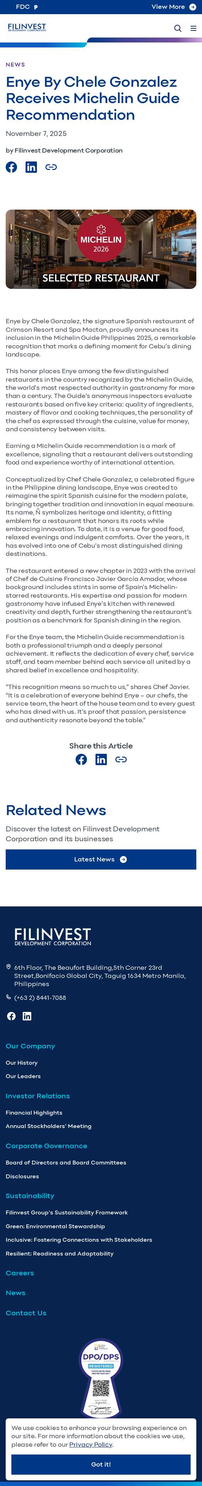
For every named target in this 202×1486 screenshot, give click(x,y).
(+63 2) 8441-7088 (40, 998)
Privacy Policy (90, 1444)
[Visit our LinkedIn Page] (31, 167)
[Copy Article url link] (51, 167)
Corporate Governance (46, 1145)
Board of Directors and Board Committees (66, 1162)
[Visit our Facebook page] (11, 167)
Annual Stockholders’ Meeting (49, 1126)
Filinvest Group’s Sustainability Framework (67, 1212)
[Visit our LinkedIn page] (101, 759)
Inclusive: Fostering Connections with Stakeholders (79, 1239)
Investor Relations (38, 1096)
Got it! (101, 1464)
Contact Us (26, 1313)
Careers (20, 1273)
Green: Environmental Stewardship (55, 1226)
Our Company (30, 1046)
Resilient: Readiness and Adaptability (60, 1253)
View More (174, 7)
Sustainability (30, 1195)
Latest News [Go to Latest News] (101, 859)
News (16, 1292)
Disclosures (22, 1176)
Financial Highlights (34, 1112)
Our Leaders (23, 1076)
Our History (22, 1062)
